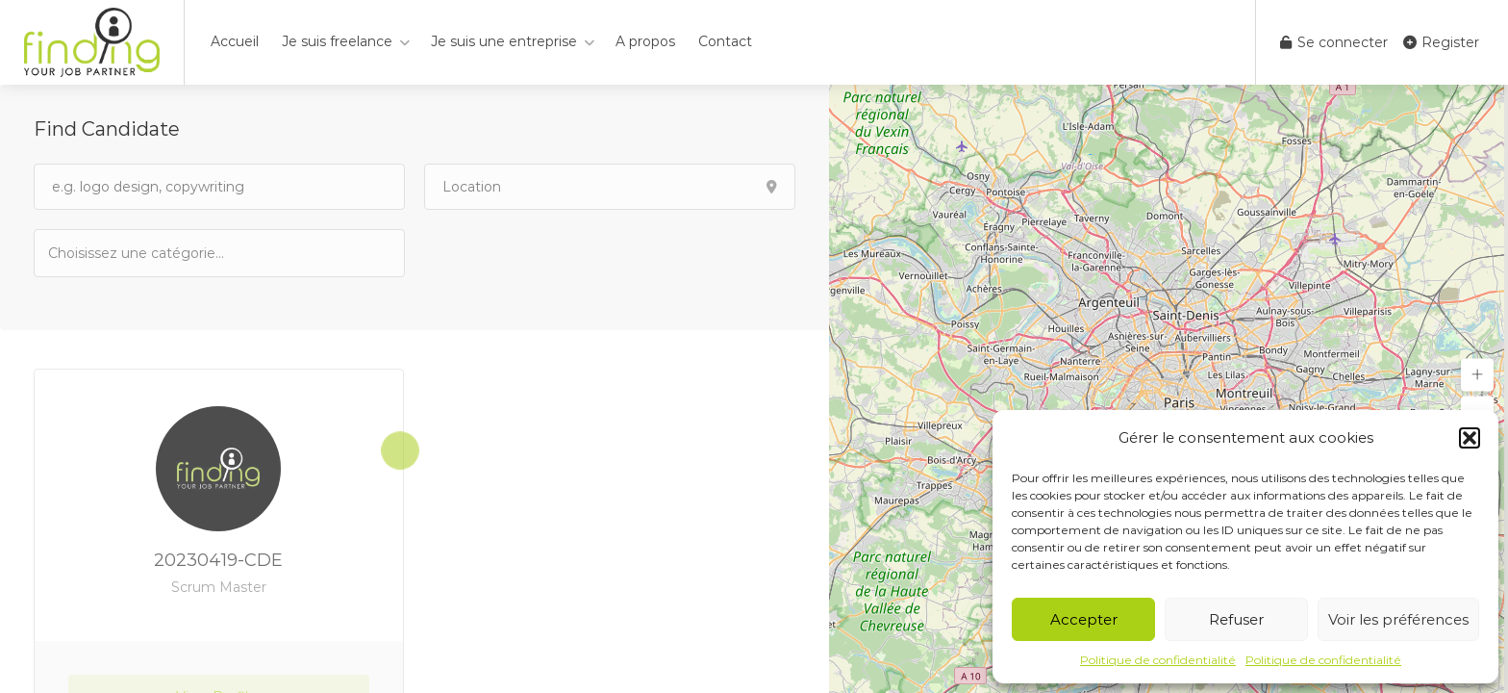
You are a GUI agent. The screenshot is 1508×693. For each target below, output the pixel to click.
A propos (645, 41)
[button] (1469, 438)
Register (1441, 42)
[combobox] (219, 253)
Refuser (1236, 619)
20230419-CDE (217, 570)
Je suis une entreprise (504, 41)
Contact (725, 41)
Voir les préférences (1398, 619)
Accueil (235, 41)
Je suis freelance (337, 41)
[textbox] (143, 252)
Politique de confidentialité (1158, 660)
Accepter (1084, 619)
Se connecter (1334, 42)
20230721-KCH (612, 560)
